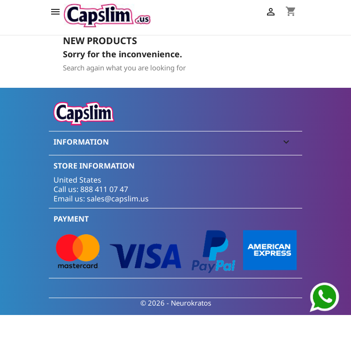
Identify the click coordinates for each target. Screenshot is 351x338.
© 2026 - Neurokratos (175, 302)
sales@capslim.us (118, 198)
